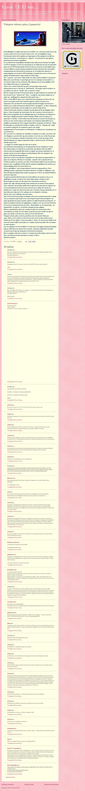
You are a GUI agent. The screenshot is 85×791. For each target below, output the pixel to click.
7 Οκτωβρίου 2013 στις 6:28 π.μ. (14, 487)
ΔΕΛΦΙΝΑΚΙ (10, 728)
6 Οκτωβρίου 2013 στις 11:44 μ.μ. (14, 400)
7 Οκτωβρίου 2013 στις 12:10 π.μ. (14, 441)
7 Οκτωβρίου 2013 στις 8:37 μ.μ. (14, 723)
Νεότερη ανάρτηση (8, 784)
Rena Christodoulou (12, 765)
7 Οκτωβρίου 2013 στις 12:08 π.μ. (14, 430)
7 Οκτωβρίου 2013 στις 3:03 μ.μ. (14, 618)
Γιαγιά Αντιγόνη (11, 303)
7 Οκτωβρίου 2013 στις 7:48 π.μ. (14, 497)
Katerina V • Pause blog (13, 748)
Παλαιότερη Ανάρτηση (51, 784)
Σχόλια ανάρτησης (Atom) (13, 787)
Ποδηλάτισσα (10, 612)
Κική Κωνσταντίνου (12, 542)
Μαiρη (9, 623)
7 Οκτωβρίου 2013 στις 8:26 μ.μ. (14, 658)
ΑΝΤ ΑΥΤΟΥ (10, 602)
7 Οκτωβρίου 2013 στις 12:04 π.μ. (14, 409)
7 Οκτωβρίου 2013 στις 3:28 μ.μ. (14, 630)
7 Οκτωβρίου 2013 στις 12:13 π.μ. (14, 461)
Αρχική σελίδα (29, 784)
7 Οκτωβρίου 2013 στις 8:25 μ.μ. (14, 648)
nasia (8, 492)
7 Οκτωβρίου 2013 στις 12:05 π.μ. (14, 419)
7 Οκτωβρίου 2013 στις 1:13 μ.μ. (14, 607)
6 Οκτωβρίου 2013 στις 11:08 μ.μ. (14, 269)
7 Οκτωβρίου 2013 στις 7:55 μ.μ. (14, 639)
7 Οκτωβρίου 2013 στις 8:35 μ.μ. (14, 696)
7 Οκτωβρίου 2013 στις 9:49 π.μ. (14, 549)
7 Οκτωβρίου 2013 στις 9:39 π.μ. (14, 511)
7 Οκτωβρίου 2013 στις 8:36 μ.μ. (14, 705)
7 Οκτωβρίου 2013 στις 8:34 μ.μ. (14, 687)
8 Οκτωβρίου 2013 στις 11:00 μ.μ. (14, 774)
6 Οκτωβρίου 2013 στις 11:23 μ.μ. (14, 298)
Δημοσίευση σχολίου (10, 777)
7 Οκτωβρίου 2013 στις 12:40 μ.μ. (14, 581)
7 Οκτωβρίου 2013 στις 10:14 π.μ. (14, 565)
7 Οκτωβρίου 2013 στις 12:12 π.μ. (14, 452)
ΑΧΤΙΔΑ (9, 405)
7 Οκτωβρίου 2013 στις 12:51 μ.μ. (14, 597)
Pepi (8, 739)
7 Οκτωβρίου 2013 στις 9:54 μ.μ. (14, 760)
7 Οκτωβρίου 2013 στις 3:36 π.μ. (14, 473)
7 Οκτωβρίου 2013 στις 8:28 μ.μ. (14, 668)
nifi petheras (10, 554)
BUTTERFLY (10, 569)
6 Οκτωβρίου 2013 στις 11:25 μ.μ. (14, 381)
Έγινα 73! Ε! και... (19, 7)
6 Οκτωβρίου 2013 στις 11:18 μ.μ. (14, 283)
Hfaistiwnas (10, 478)
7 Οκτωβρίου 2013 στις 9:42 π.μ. (14, 526)
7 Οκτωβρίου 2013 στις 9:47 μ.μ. (14, 743)
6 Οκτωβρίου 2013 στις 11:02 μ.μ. (14, 257)
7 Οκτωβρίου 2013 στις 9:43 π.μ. (14, 537)
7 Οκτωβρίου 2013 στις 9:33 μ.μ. (14, 734)
